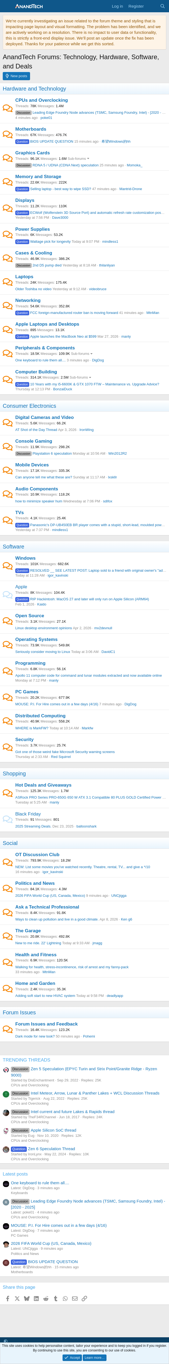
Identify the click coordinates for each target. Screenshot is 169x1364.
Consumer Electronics (29, 406)
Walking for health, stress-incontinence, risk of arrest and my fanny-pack (72, 967)
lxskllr (112, 477)
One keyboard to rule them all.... (40, 360)
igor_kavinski (58, 575)
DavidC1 (108, 652)
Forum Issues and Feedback (46, 1024)
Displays (24, 200)
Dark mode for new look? (35, 1036)
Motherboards (30, 129)
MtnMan (152, 313)
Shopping (14, 774)
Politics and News (35, 883)
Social (10, 843)
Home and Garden (35, 983)
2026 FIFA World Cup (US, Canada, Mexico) (50, 896)
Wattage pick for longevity (43, 241)
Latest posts (15, 1174)
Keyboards (19, 1193)
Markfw (87, 728)
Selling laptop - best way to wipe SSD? (53, 189)
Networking (28, 300)
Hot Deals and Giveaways (43, 785)
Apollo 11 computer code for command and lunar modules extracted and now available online (88, 675)
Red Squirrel (61, 757)
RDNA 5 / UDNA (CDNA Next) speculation (57, 165)
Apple (21, 586)
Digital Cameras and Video (44, 417)
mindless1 (110, 241)
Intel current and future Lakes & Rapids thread (62, 1111)
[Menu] (7, 6)
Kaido (41, 604)
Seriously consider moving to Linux (42, 652)
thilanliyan (107, 265)
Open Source (29, 615)
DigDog (98, 360)
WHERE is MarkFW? (31, 728)
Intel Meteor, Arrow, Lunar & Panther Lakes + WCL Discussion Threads (85, 1093)
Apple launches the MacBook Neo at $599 (55, 336)
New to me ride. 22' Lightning (38, 943)
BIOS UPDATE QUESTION (44, 141)
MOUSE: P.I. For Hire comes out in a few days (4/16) (56, 704)
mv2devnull (103, 628)
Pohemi (89, 1036)
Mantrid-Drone (130, 189)
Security (24, 739)
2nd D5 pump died (38, 265)
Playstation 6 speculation (43, 453)
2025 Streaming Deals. (33, 826)
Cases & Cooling (33, 253)
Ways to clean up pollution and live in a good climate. (57, 919)
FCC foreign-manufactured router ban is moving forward (66, 313)
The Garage (28, 930)
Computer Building (36, 371)
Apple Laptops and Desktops (47, 324)
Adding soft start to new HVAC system (45, 996)
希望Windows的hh (116, 141)
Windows (25, 558)
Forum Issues (19, 1012)
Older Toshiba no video (33, 289)
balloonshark (86, 826)
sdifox (107, 501)
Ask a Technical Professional (47, 907)
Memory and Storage (38, 176)
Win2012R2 (117, 453)
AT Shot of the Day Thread (36, 430)
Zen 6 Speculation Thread (43, 1148)
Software (13, 547)
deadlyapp (115, 996)
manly (126, 336)
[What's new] (151, 6)
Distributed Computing (40, 715)
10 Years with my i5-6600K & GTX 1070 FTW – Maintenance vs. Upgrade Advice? (87, 384)
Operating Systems (36, 639)
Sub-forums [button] (77, 159)
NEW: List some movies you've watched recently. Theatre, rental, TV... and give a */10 (82, 867)
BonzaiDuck (62, 389)
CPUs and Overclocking (41, 100)
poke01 (46, 118)
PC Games (26, 691)
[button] (5, 1341)
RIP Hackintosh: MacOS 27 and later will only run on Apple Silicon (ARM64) (82, 599)
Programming (30, 663)
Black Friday (28, 814)
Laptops (24, 276)
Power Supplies (32, 229)
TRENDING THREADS (26, 1060)
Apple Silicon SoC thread (43, 1130)
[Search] (162, 6)
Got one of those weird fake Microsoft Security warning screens (65, 752)
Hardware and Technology (34, 89)
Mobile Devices (32, 464)
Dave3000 (60, 217)
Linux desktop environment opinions (43, 628)
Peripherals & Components (45, 347)
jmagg (97, 943)
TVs (19, 512)
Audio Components (36, 488)
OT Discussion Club (37, 854)
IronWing (86, 430)
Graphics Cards (32, 152)
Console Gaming (33, 441)
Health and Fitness (36, 954)
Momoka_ (135, 165)
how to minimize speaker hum (38, 501)
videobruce (97, 289)
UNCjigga (119, 896)
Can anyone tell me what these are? (43, 477)
